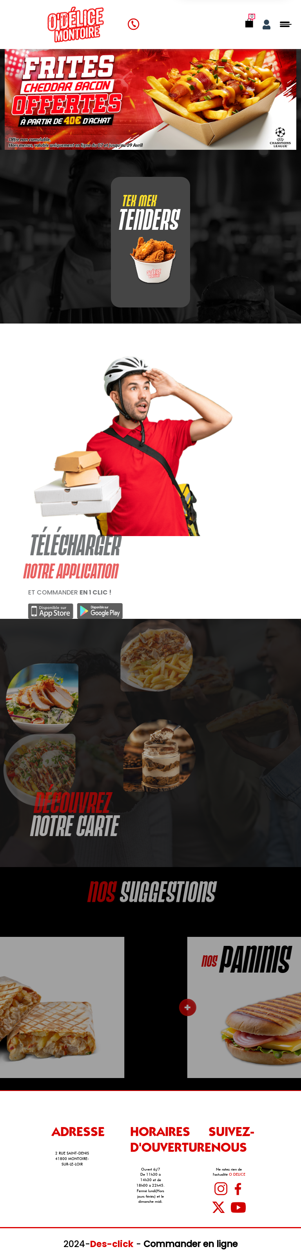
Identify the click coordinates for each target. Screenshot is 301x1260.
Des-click (112, 1244)
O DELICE (237, 1174)
